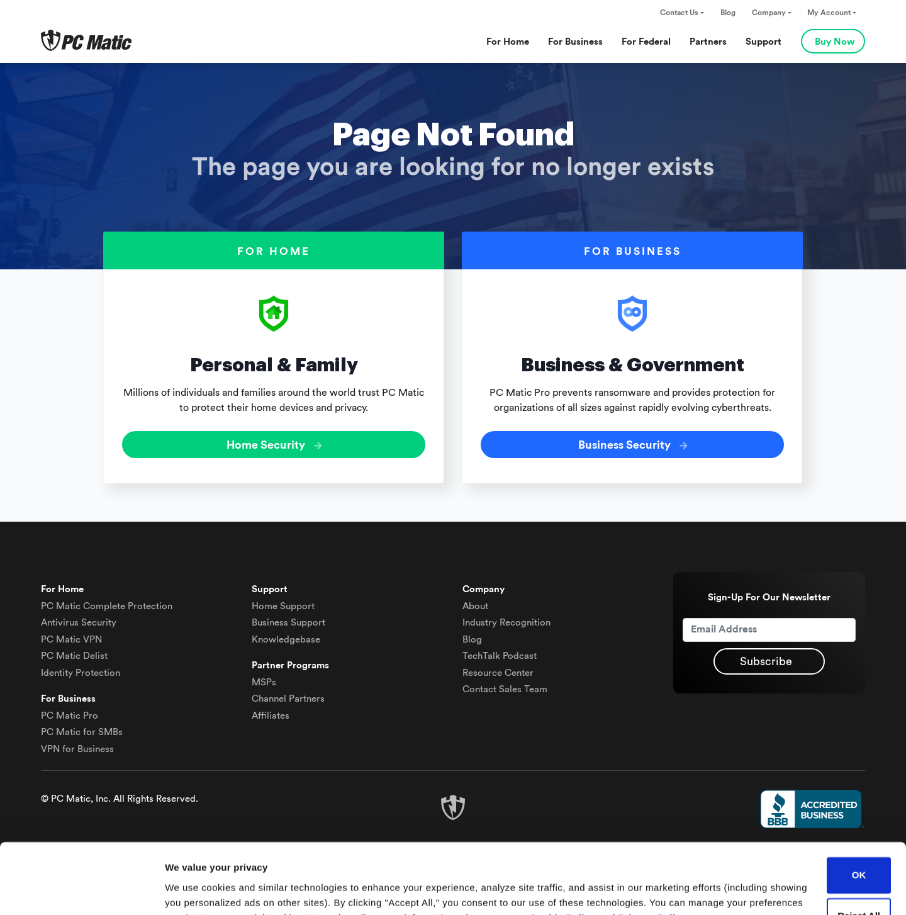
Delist (74, 655)
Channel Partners (288, 698)
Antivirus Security (78, 622)
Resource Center (498, 672)
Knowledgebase (286, 639)
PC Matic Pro (69, 715)
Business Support (288, 622)
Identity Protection (80, 672)
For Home (507, 42)
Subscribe (766, 660)
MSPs (264, 682)
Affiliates (270, 715)
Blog (727, 12)
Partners (708, 42)
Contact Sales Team (504, 688)
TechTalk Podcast (499, 655)
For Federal (646, 42)
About (475, 605)
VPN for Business (77, 748)
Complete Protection (106, 605)
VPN (71, 639)
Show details (194, 890)
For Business (575, 42)
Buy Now (834, 42)
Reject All (858, 853)
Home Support (283, 605)
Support (763, 42)
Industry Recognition (506, 622)
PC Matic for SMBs (82, 731)
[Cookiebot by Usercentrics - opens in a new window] (81, 890)
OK (859, 812)
